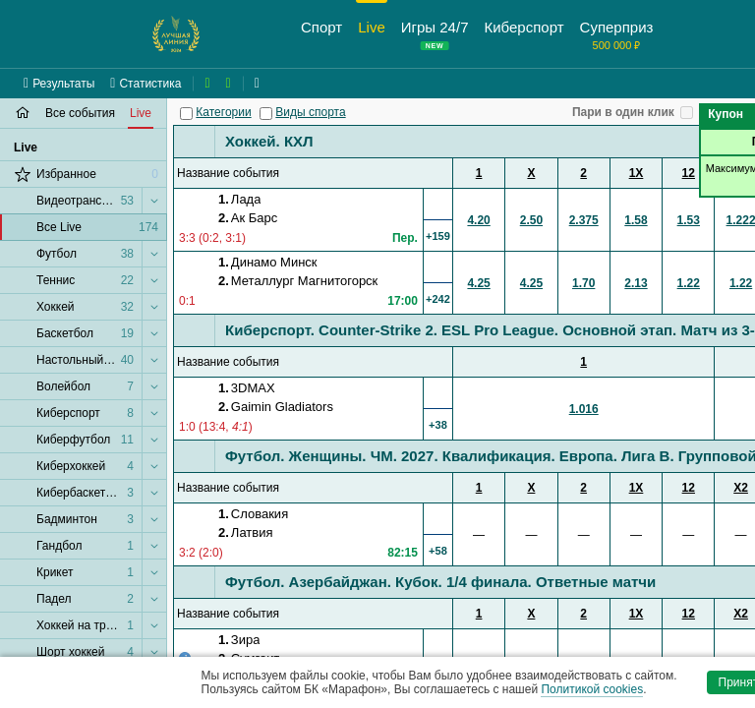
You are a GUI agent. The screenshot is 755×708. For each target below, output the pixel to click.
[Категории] (186, 113)
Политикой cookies (592, 689)
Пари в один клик (623, 112)
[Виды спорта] (266, 113)
